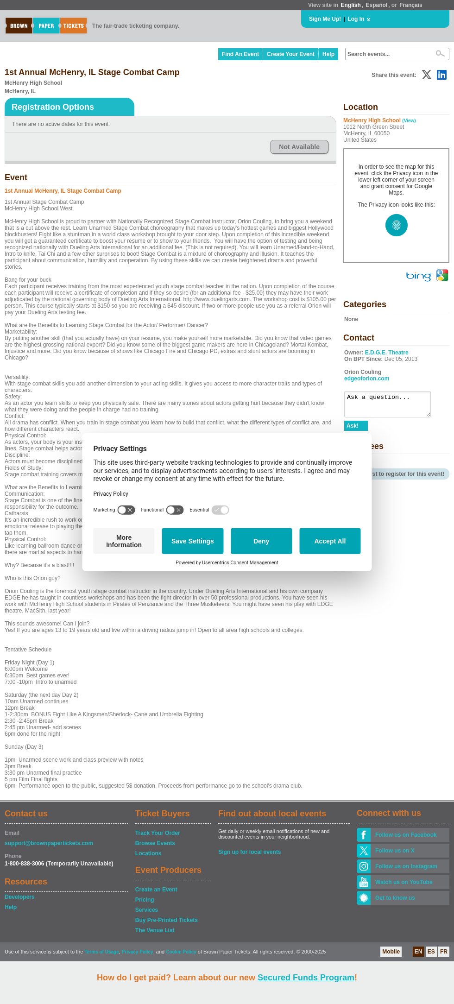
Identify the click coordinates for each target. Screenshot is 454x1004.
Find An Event (240, 54)
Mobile (391, 951)
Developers (20, 897)
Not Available (299, 147)
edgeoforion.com (366, 378)
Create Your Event (291, 54)
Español (377, 5)
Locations (148, 853)
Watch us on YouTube (404, 882)
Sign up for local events (249, 852)
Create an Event (156, 889)
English (350, 5)
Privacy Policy (137, 951)
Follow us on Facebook (406, 835)
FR (444, 951)
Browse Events (155, 843)
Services (146, 910)
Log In (355, 19)
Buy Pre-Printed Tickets (166, 920)
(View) (409, 120)
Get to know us (395, 898)
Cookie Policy (181, 951)
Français (410, 5)
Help (328, 54)
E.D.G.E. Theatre (387, 352)
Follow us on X (395, 850)
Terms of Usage (101, 951)
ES (431, 951)
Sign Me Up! (325, 19)
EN (418, 951)
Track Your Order (157, 833)
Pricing (144, 900)
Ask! (353, 430)
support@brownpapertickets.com (49, 843)
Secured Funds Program (306, 977)
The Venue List (155, 930)
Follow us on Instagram (406, 866)
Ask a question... (392, 406)
